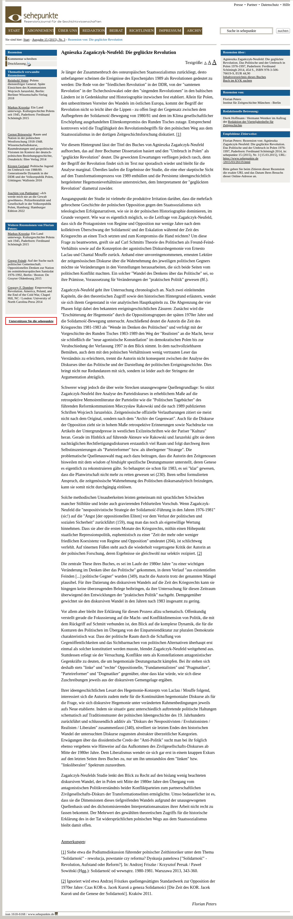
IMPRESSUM (170, 30)
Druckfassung (19, 64)
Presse (238, 5)
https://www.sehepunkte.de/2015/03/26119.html (240, 160)
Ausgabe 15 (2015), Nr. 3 (48, 39)
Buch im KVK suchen (237, 80)
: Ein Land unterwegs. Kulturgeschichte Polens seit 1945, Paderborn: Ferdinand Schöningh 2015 (31, 113)
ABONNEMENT (40, 30)
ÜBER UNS (67, 30)
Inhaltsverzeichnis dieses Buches (244, 77)
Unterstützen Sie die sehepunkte (31, 321)
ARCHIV (194, 30)
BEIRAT (116, 30)
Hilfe (286, 5)
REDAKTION (93, 30)
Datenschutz (270, 5)
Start (26, 39)
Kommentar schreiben (22, 58)
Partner (252, 5)
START (14, 30)
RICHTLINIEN (141, 30)
